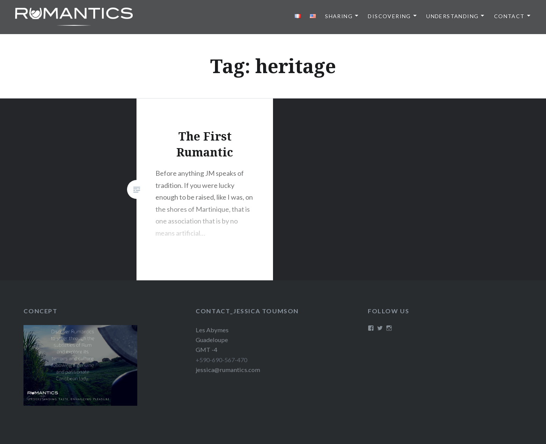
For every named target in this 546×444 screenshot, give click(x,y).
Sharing (339, 16)
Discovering (389, 16)
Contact (509, 16)
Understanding (452, 16)
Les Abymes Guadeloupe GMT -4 (212, 339)
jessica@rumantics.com (228, 369)
